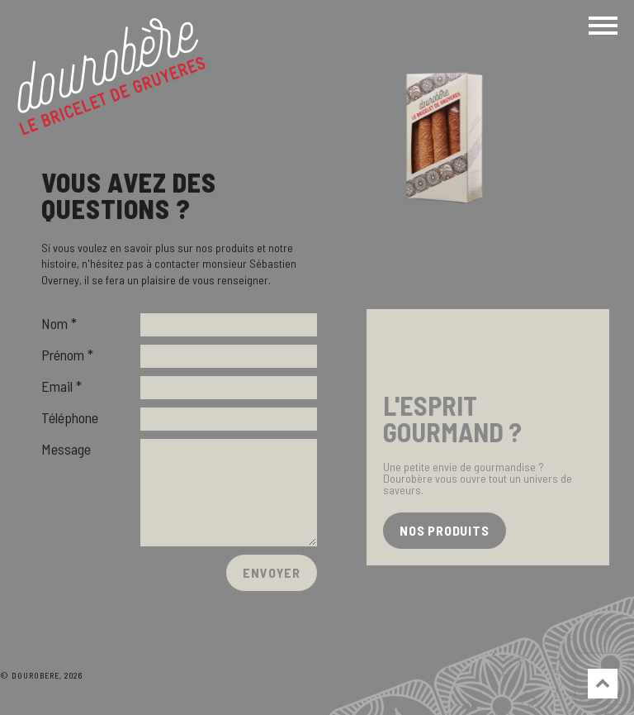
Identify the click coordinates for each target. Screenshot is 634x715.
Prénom (62, 355)
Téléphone (69, 417)
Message (66, 449)
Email (57, 386)
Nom (54, 323)
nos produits (445, 530)
